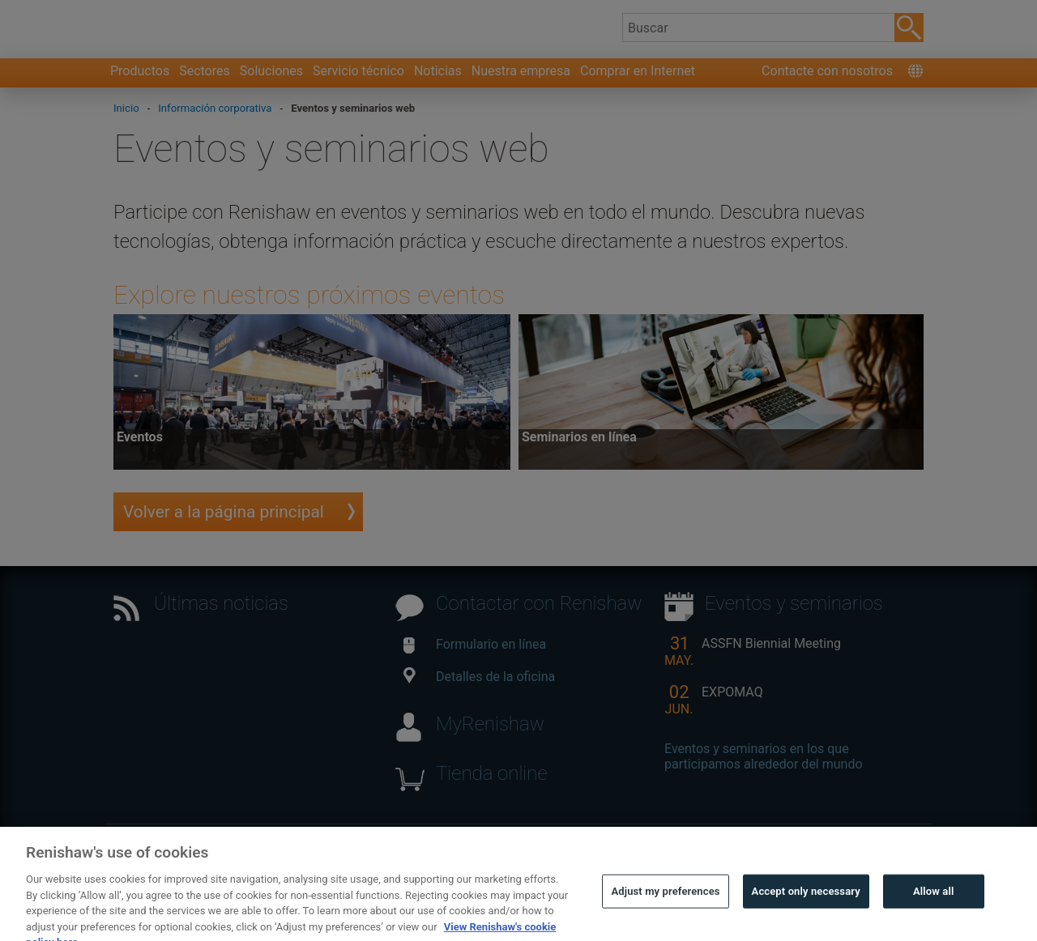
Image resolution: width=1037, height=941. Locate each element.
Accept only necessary (806, 910)
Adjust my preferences (665, 910)
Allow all (933, 910)
